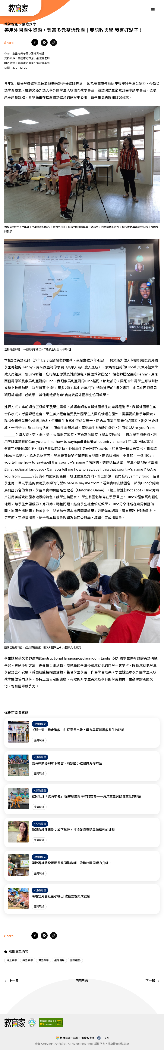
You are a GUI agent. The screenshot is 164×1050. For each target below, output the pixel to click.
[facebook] (34, 43)
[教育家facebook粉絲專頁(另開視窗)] (99, 1038)
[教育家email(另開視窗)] (106, 1038)
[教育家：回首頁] (18, 11)
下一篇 (152, 981)
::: (7, 9)
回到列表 (82, 981)
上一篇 (11, 981)
